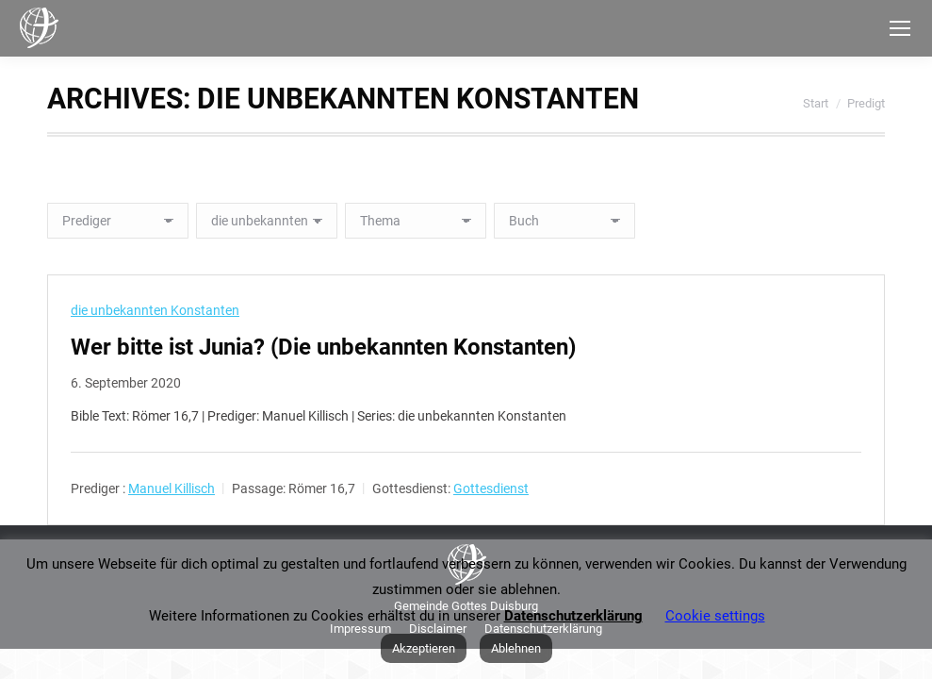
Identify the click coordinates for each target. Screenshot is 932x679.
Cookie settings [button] (715, 615)
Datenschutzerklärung (573, 615)
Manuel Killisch (171, 488)
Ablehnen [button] (516, 648)
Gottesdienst (491, 488)
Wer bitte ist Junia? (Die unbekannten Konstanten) (323, 347)
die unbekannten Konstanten (155, 310)
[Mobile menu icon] (900, 28)
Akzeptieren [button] (423, 648)
